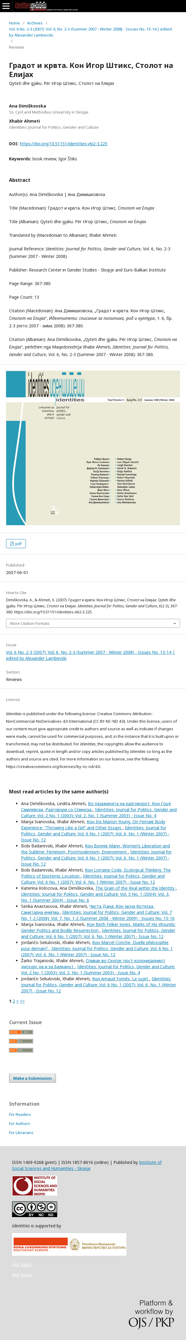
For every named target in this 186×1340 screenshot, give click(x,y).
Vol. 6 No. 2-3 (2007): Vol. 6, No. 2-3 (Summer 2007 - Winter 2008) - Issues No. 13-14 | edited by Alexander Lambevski (90, 32)
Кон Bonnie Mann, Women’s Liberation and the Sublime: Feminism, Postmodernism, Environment (95, 849)
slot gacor (22, 1264)
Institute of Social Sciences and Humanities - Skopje (87, 1165)
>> (22, 1001)
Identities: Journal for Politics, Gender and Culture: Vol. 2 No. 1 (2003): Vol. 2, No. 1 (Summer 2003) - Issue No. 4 (99, 812)
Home (14, 23)
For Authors (19, 1123)
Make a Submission (32, 1078)
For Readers (20, 1114)
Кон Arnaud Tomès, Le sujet (120, 979)
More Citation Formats (30, 623)
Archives (35, 23)
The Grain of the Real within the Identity (135, 888)
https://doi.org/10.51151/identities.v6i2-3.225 (63, 143)
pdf (18, 543)
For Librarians (21, 1132)
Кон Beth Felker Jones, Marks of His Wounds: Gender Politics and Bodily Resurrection (98, 927)
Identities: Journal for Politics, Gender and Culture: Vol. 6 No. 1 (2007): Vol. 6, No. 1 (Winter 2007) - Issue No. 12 (95, 834)
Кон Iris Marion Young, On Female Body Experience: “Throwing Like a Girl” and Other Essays (93, 825)
